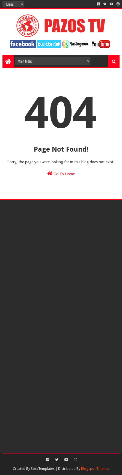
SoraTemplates (43, 469)
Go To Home (61, 173)
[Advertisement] (61, 244)
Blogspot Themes (95, 469)
